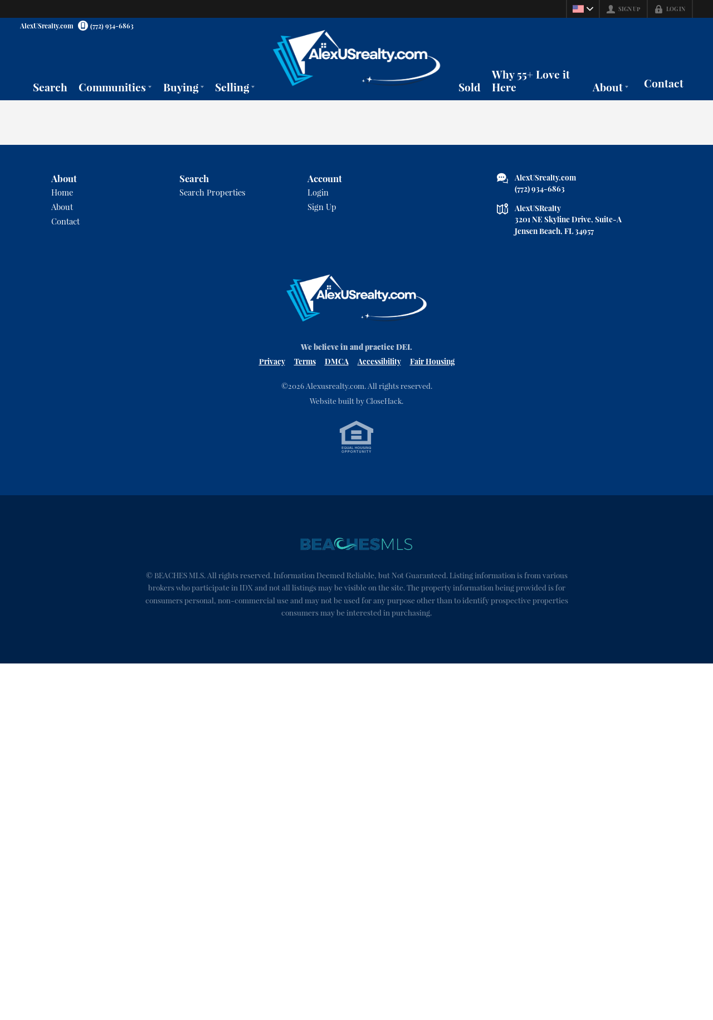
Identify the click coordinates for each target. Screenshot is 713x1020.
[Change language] (583, 9)
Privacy (272, 361)
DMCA (337, 361)
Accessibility (379, 361)
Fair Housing (432, 361)
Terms (305, 361)
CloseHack (384, 401)
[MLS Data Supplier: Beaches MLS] (356, 544)
